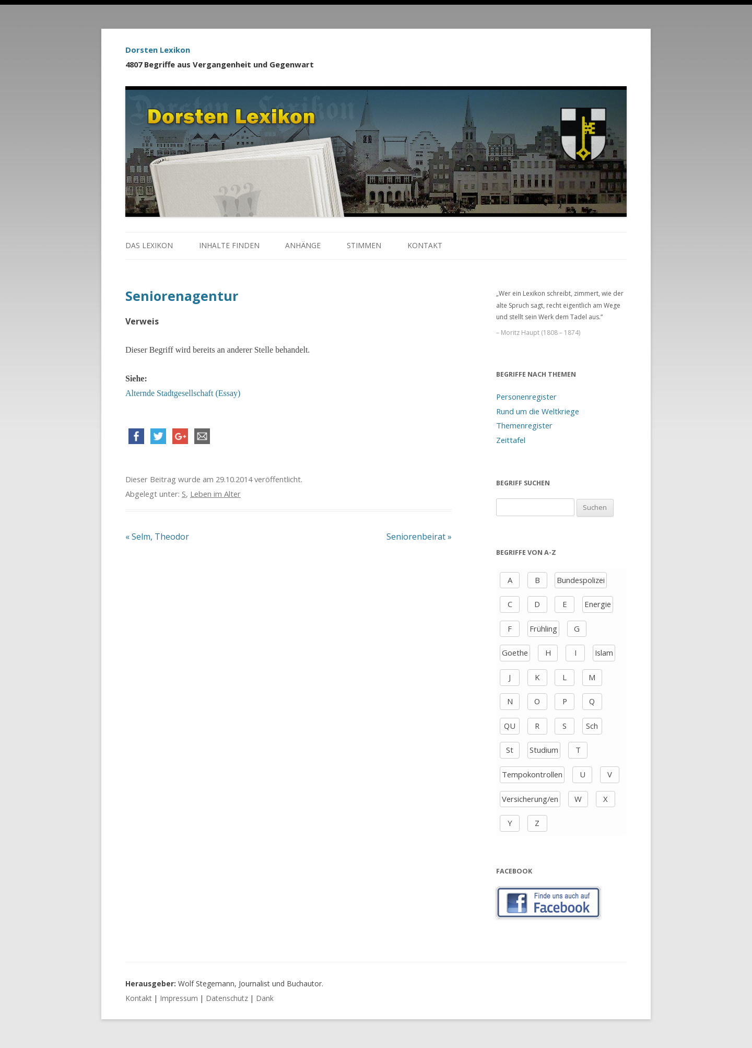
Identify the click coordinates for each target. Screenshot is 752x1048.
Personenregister (526, 396)
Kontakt (424, 245)
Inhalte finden (229, 245)
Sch (592, 725)
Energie (597, 604)
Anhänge (303, 245)
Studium (544, 749)
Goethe (515, 652)
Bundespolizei (581, 580)
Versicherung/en (530, 799)
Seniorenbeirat (419, 536)
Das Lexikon (149, 245)
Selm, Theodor (157, 536)
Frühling (543, 628)
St (509, 749)
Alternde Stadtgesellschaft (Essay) (182, 393)
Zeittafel (510, 440)
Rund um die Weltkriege (537, 411)
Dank (265, 998)
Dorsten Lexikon (157, 49)
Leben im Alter (215, 493)
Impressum (179, 998)
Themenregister (524, 425)
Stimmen (364, 245)
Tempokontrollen (532, 774)
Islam (604, 652)
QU (509, 725)
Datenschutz (227, 998)
